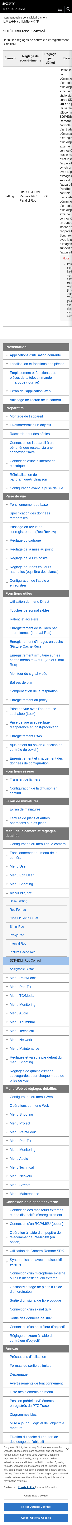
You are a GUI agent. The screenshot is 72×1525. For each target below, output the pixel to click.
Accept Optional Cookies (36, 1520)
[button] (68, 9)
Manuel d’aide (13, 9)
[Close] (67, 1451)
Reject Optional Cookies (36, 1509)
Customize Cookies (36, 1498)
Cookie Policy (26, 1489)
